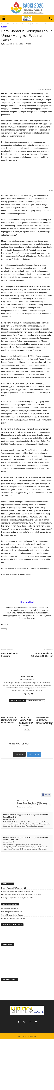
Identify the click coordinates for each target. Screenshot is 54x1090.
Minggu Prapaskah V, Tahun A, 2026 (13, 888)
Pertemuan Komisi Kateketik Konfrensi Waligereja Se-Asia (21, 895)
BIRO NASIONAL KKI (10, 904)
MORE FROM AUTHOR (35, 701)
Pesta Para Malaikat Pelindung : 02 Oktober (42, 654)
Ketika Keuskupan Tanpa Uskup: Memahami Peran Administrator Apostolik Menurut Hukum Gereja (44, 721)
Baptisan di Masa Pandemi (9, 654)
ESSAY (9, 24)
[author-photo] (27, 668)
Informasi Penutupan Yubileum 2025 (13, 918)
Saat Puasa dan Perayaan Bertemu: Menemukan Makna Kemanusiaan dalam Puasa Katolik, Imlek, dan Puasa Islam (26, 721)
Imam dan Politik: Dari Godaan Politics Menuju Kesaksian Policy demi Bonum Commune (9, 720)
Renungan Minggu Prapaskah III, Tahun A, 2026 (17, 898)
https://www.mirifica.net (27, 679)
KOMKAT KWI (7, 884)
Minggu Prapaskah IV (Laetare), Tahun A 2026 (17, 891)
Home (3, 24)
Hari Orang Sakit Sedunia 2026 (11, 912)
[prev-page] (25, 729)
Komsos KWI (7, 44)
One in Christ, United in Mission (12, 915)
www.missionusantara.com (10, 908)
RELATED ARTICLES (17, 701)
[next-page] (28, 729)
